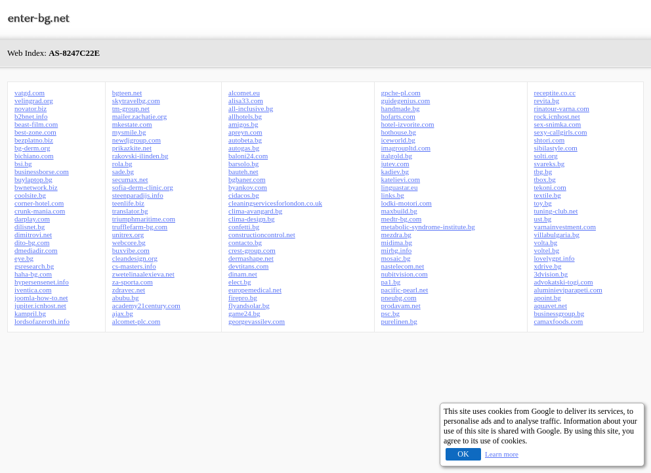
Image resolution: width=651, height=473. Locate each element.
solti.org (546, 156)
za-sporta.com (132, 282)
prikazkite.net (132, 148)
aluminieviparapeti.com (568, 290)
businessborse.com (41, 171)
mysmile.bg (129, 132)
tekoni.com (550, 187)
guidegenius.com (405, 100)
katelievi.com (401, 179)
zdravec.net (128, 290)
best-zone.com (35, 132)
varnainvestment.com (565, 227)
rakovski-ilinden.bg (140, 156)
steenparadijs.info (137, 195)
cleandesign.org (135, 258)
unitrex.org (128, 234)
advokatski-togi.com (563, 282)
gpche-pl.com (401, 93)
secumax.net (130, 179)
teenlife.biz (128, 203)
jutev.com (395, 164)
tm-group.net (131, 108)
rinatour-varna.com (561, 108)
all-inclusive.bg (250, 108)
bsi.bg (23, 164)
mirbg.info (396, 250)
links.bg (392, 195)
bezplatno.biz (33, 140)
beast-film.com (36, 124)
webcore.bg (129, 242)
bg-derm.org (32, 148)
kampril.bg (30, 313)
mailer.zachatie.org (139, 116)
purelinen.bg (399, 321)
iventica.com (33, 290)
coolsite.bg (30, 195)
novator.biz (30, 108)
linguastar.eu (399, 187)
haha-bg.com (33, 274)
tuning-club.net (556, 211)
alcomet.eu (244, 93)
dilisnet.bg (29, 227)
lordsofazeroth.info (42, 321)
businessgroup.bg (559, 313)
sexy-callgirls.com (560, 132)
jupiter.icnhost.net (40, 305)
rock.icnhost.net (557, 116)
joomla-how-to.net (41, 298)
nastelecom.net (403, 266)
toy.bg (543, 203)
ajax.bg (122, 313)
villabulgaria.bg (556, 234)
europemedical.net (255, 290)
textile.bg (547, 195)
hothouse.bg (398, 132)
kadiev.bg (395, 171)
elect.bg (239, 282)
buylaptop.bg (33, 179)
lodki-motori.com (406, 203)
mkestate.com (132, 124)
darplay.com (32, 219)
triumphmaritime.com (143, 219)
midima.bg (396, 242)
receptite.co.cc (555, 93)
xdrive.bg (548, 266)
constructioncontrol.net (261, 234)
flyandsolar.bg (249, 305)
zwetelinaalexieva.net (143, 274)
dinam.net (242, 274)
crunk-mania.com (39, 211)
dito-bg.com (31, 242)
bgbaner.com (247, 179)
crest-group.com (252, 250)
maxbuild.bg (399, 211)
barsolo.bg (243, 164)
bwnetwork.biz (36, 187)
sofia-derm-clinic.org (142, 187)
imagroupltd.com (405, 148)
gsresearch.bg (34, 266)
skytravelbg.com (136, 100)
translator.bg (130, 211)
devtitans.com (248, 266)
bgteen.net (127, 93)
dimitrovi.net (33, 234)
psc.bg (390, 313)
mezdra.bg (396, 234)
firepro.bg (242, 298)
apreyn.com (245, 132)
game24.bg (244, 313)
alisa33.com (245, 100)
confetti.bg (243, 227)
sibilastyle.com (556, 148)
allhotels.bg (245, 116)
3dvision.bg (551, 274)
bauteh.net (243, 171)
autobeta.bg (245, 140)
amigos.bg (243, 124)
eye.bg (23, 258)
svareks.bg (549, 164)
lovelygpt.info (554, 258)
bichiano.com (34, 156)
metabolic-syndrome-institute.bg (428, 227)
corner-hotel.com (39, 203)
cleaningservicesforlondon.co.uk (275, 203)
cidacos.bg (243, 195)
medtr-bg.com (401, 219)
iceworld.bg (398, 140)
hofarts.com (398, 116)
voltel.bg (547, 250)
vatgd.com (29, 93)
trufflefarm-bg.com (139, 227)
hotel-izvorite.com (407, 124)
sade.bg (123, 171)
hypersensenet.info (41, 282)
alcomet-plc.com (136, 321)
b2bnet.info (30, 116)
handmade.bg (400, 108)
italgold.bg (396, 156)
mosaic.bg (396, 258)
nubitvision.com (404, 274)
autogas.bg (243, 148)
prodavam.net (401, 305)
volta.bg (546, 242)
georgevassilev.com (256, 321)
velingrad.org (33, 100)
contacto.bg (245, 242)
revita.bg (547, 100)
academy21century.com (146, 305)
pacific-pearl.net (405, 290)
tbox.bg (545, 179)
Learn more (501, 454)
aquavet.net (550, 305)
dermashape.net (251, 258)
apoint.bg (547, 298)
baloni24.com (248, 156)
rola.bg (122, 164)
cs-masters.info (134, 266)
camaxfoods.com (558, 321)
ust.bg (543, 219)
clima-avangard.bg (255, 211)
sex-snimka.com (557, 124)
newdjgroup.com (136, 140)
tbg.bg (543, 171)
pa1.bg (391, 282)
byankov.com (247, 187)
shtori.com (549, 140)
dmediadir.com (36, 250)
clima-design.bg (251, 219)
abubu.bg (125, 298)
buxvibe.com (131, 250)
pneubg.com (399, 298)
